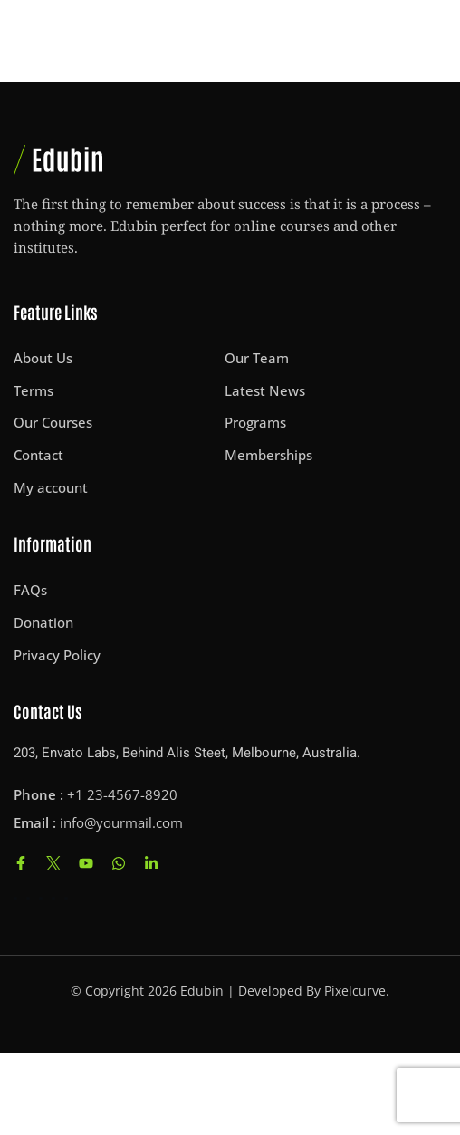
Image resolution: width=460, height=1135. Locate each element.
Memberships (268, 455)
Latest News (265, 390)
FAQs (30, 590)
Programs (255, 422)
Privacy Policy (57, 655)
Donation (43, 622)
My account (51, 487)
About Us (43, 358)
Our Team (257, 358)
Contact (38, 455)
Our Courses (53, 422)
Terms (33, 390)
